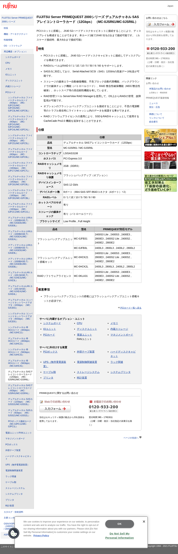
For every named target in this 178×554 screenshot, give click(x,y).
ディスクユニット (14, 80)
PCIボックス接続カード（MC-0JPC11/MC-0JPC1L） (19, 424)
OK (119, 523)
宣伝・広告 (154, 107)
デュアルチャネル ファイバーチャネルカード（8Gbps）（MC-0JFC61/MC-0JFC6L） (20, 153)
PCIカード (10, 92)
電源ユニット (84, 334)
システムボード (13, 57)
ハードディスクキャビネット (18, 457)
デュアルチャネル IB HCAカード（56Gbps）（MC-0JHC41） (19, 363)
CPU (7, 63)
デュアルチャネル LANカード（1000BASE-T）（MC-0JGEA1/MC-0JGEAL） (20, 235)
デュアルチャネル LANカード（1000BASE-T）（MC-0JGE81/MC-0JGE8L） (20, 221)
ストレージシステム (15, 488)
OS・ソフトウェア (13, 46)
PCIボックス (11, 444)
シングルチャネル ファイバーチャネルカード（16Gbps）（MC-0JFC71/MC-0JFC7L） (20, 167)
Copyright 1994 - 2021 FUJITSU (161, 546)
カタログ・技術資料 (13, 512)
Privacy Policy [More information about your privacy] (41, 535)
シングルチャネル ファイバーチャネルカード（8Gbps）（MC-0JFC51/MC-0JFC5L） (20, 139)
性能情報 (8, 40)
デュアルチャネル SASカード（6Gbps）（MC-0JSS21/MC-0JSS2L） (20, 413)
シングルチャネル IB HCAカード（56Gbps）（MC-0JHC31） (19, 352)
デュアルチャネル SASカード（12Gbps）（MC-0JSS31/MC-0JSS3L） (20, 402)
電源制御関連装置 (14, 470)
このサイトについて (10, 546)
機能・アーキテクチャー (16, 34)
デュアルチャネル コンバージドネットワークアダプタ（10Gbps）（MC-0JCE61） (20, 304)
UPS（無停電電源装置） (17, 464)
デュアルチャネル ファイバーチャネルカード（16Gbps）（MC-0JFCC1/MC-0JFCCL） (20, 208)
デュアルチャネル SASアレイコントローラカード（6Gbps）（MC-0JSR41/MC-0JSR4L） (20, 389)
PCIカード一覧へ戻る (130, 308)
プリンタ (9, 500)
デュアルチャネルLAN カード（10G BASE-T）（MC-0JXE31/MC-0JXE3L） (20, 276)
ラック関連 (10, 476)
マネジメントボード (15, 438)
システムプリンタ (14, 494)
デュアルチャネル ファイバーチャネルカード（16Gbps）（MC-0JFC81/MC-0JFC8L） (20, 180)
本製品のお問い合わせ (160, 88)
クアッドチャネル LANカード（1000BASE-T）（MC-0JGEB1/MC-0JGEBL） (20, 263)
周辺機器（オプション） (16, 51)
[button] (14, 533)
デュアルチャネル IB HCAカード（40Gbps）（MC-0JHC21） (19, 341)
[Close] (144, 522)
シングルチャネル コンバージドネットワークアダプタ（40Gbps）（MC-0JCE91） (20, 317)
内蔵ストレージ (13, 86)
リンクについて (156, 118)
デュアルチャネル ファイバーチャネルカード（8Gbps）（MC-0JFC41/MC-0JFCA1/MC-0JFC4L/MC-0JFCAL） (20, 123)
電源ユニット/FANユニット (18, 433)
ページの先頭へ (132, 438)
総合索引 (153, 121)
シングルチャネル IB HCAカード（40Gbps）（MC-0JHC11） (19, 330)
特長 (6, 28)
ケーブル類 (10, 482)
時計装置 (9, 505)
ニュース (153, 103)
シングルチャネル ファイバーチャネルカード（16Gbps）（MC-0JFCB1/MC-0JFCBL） (20, 194)
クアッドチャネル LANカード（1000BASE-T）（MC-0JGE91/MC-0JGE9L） (20, 249)
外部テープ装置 (13, 450)
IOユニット (10, 74)
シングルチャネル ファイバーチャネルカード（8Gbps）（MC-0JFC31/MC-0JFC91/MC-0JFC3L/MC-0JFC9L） (20, 104)
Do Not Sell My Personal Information (119, 535)
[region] (81, 532)
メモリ (8, 69)
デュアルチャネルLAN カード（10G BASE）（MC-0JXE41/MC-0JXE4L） (20, 290)
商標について (155, 114)
